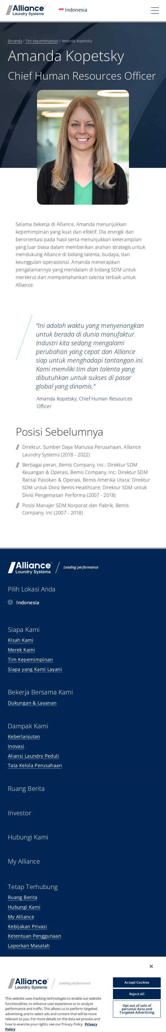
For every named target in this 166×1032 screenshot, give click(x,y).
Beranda (15, 40)
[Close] (151, 966)
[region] (83, 994)
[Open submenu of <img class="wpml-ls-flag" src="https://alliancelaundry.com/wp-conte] (96, 10)
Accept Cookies (136, 982)
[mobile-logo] (25, 7)
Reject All (136, 994)
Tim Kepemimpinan (42, 40)
